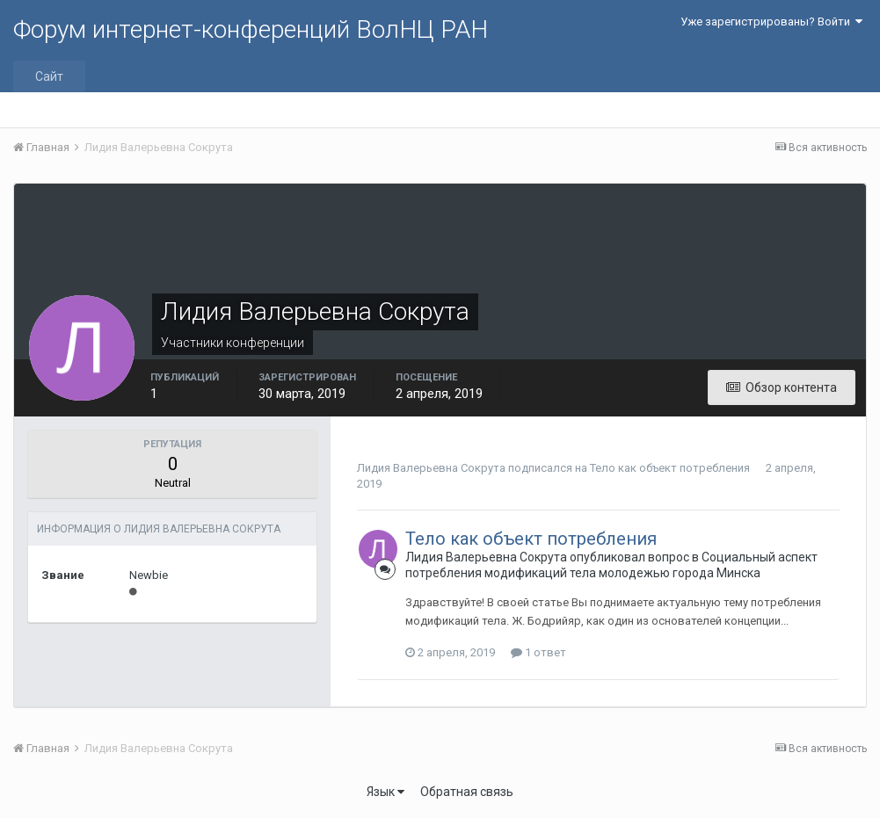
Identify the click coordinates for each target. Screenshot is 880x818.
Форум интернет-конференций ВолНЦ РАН (250, 29)
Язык (385, 792)
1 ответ (538, 652)
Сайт (49, 76)
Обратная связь (466, 792)
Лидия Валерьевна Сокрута (431, 467)
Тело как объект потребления (670, 467)
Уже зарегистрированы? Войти (771, 21)
